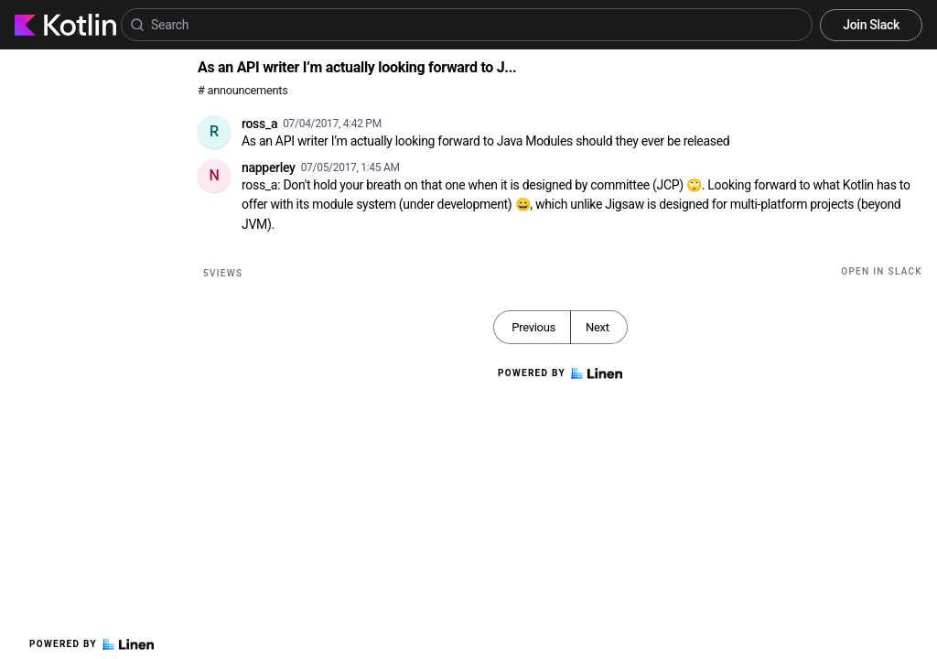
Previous (533, 327)
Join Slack (871, 24)
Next (597, 327)
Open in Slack (881, 271)
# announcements (242, 90)
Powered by (91, 644)
